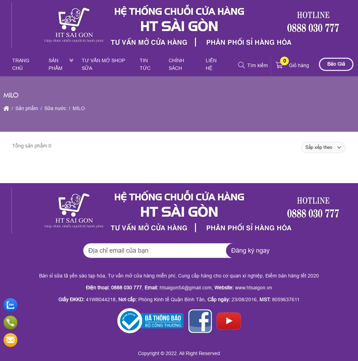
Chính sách (176, 64)
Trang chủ (20, 64)
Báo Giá (336, 64)
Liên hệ (211, 64)
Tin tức (145, 64)
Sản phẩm (56, 64)
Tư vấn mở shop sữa (103, 64)
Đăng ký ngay (250, 250)
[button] (241, 65)
